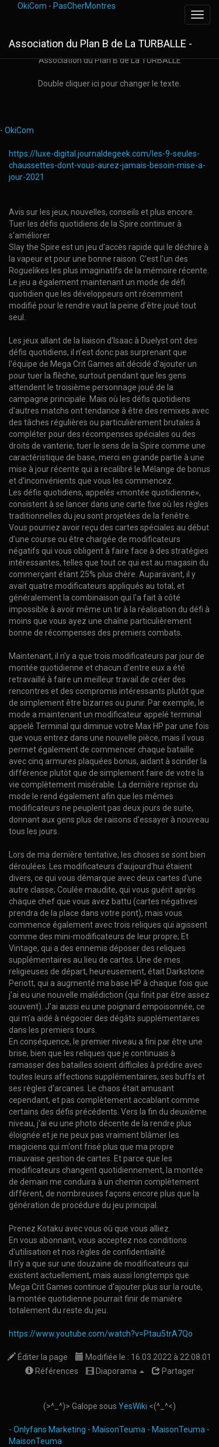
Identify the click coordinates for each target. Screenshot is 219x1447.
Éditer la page (38, 1357)
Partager (173, 1371)
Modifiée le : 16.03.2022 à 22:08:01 (143, 1357)
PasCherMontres (84, 6)
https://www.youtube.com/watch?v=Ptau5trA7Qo (101, 1333)
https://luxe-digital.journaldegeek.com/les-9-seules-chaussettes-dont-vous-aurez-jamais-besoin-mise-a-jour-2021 (107, 165)
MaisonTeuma (119, 1429)
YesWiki (133, 1406)
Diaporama (115, 1371)
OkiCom (33, 6)
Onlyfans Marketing (50, 1429)
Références (51, 1371)
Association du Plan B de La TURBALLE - (100, 43)
